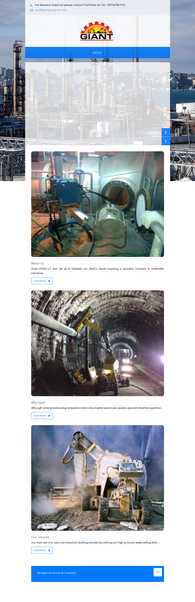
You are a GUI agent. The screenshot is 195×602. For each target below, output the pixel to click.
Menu (97, 53)
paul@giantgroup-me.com (50, 10)
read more (42, 280)
